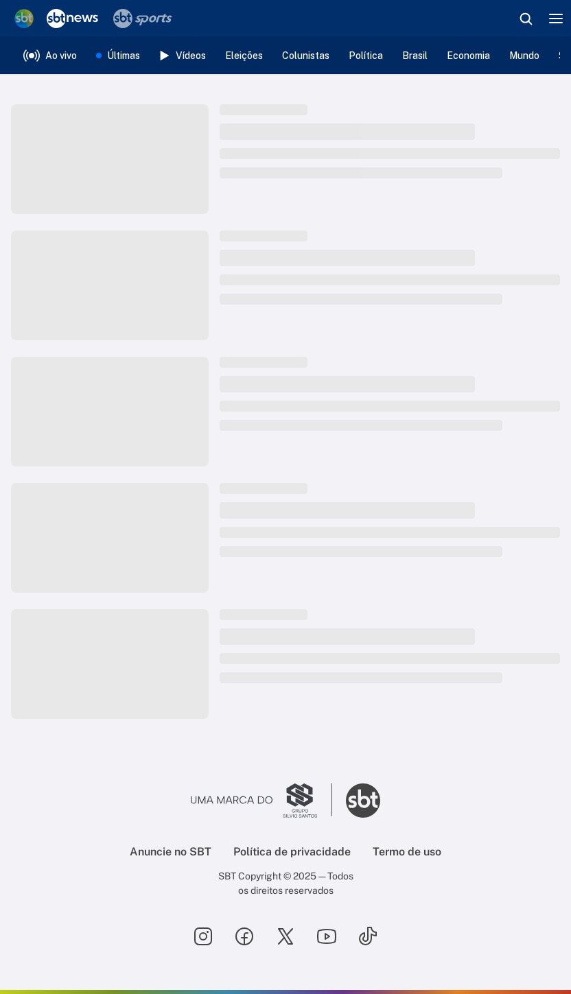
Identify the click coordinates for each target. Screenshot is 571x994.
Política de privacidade (292, 851)
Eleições (244, 55)
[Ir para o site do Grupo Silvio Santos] (261, 800)
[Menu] (556, 18)
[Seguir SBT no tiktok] (368, 936)
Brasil (415, 55)
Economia (468, 55)
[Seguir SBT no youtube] (327, 936)
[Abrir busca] (525, 18)
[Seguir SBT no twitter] (285, 936)
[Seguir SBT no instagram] (203, 936)
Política (366, 55)
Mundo (524, 55)
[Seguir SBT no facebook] (244, 936)
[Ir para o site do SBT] (363, 800)
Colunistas (305, 55)
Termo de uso (407, 851)
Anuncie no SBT (170, 851)
